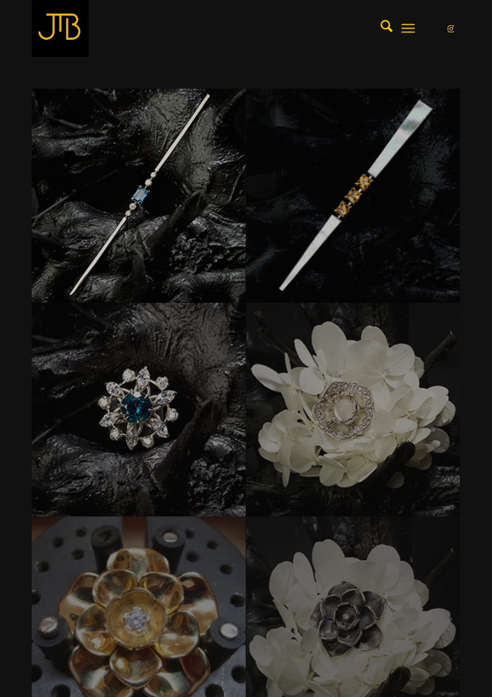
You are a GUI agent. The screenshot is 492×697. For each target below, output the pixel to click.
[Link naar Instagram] (450, 28)
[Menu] (408, 28)
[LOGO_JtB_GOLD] (60, 28)
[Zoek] (380, 28)
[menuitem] (380, 28)
